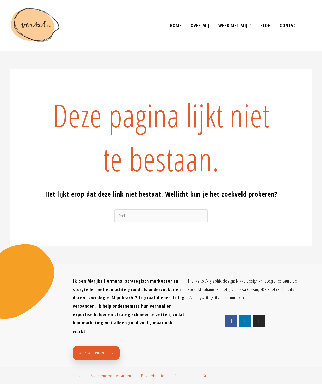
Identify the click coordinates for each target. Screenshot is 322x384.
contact (289, 25)
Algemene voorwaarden (111, 376)
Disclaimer (183, 376)
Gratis (207, 376)
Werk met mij (233, 25)
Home (176, 25)
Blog (265, 25)
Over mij (200, 25)
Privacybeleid (152, 376)
